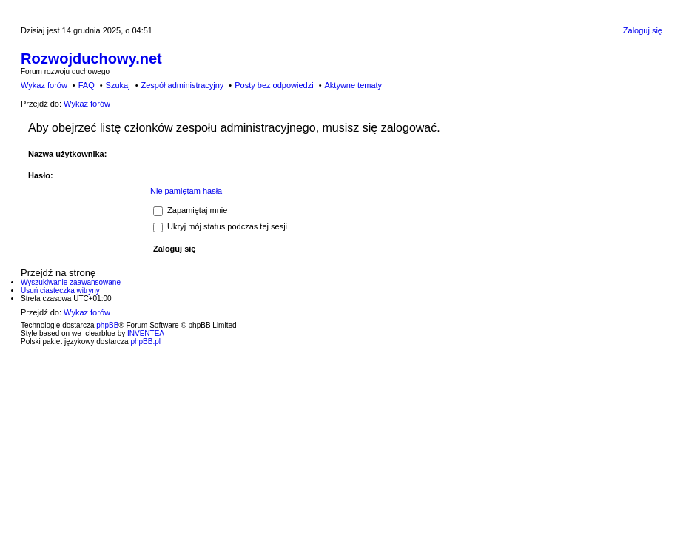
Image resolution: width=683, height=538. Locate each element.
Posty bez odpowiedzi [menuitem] (274, 85)
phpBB (107, 325)
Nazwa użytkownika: (67, 153)
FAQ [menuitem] (86, 85)
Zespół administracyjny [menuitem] (182, 85)
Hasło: (40, 175)
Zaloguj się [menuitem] (642, 30)
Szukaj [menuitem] (118, 85)
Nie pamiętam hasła (186, 190)
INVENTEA (145, 333)
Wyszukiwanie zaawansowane (71, 282)
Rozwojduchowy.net (91, 58)
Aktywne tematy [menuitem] (353, 85)
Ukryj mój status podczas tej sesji (220, 226)
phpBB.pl (145, 341)
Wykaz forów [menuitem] (44, 85)
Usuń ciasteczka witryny (60, 290)
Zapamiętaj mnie (190, 210)
